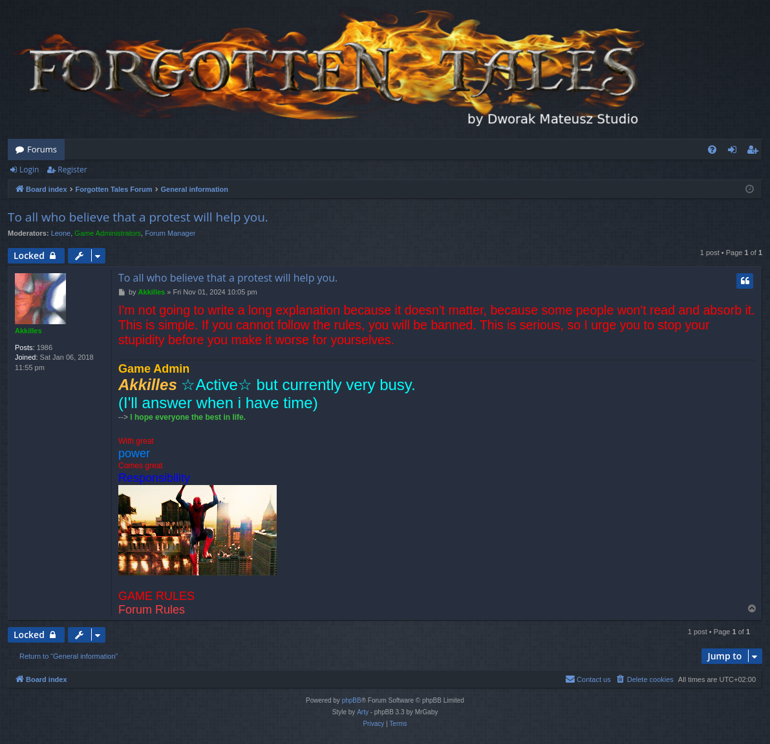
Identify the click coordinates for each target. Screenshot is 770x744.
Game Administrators (107, 233)
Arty (363, 712)
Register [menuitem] (755, 151)
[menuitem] (712, 149)
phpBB (351, 700)
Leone (61, 233)
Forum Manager (170, 233)
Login (29, 169)
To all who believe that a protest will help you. (138, 217)
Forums (42, 149)
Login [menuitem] (734, 151)
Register (72, 169)
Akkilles (28, 331)
